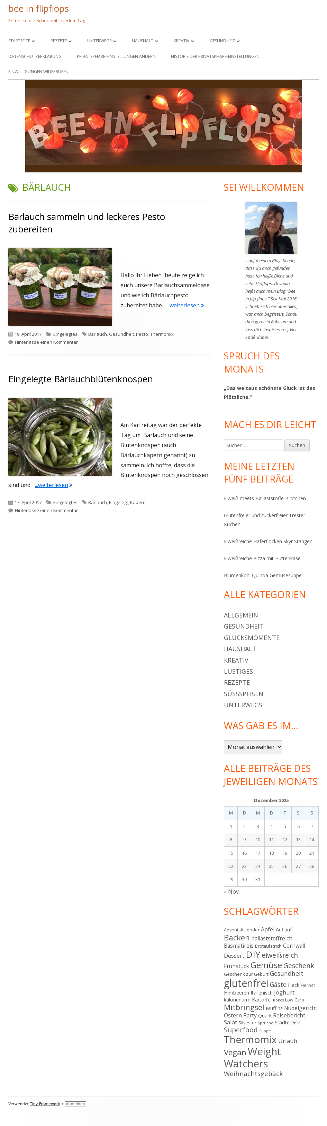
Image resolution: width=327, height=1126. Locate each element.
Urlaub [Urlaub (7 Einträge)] (287, 1041)
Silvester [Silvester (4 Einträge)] (247, 1023)
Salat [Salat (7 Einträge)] (230, 1022)
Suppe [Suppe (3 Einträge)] (265, 1031)
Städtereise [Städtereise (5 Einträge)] (287, 1022)
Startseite (19, 41)
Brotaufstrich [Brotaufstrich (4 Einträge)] (268, 946)
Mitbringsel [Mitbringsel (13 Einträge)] (244, 1007)
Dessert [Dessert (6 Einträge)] (234, 955)
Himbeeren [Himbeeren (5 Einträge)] (236, 992)
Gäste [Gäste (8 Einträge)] (278, 984)
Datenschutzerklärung (35, 56)
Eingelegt (118, 502)
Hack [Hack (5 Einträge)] (293, 985)
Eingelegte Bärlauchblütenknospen (80, 379)
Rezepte (59, 41)
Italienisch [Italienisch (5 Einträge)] (262, 992)
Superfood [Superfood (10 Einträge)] (241, 1029)
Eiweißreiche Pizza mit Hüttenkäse (262, 558)
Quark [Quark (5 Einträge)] (265, 1015)
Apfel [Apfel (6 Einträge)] (267, 929)
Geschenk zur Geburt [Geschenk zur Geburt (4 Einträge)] (246, 974)
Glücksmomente (252, 637)
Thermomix (162, 334)
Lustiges (238, 671)
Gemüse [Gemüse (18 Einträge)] (266, 965)
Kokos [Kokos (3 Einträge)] (278, 1000)
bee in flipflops (38, 8)
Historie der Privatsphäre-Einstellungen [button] (215, 56)
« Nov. (232, 891)
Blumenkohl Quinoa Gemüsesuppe (263, 575)
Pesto (142, 334)
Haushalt (142, 41)
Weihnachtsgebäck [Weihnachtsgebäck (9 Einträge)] (253, 1073)
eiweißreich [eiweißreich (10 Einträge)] (280, 955)
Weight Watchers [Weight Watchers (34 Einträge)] (252, 1057)
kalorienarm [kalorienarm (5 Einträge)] (237, 999)
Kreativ (181, 41)
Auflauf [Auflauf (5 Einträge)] (284, 929)
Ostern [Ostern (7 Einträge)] (233, 1015)
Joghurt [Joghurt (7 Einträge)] (284, 992)
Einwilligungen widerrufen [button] (38, 72)
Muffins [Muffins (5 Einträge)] (274, 1008)
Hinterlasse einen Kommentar (46, 342)
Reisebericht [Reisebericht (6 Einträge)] (289, 1015)
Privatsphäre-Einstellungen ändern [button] (116, 56)
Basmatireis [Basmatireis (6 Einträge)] (239, 945)
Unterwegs (99, 41)
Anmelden (75, 1104)
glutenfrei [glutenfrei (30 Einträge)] (246, 983)
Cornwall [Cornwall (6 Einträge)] (294, 945)
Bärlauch (97, 334)
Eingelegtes (65, 334)
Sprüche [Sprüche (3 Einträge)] (265, 1023)
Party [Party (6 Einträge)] (250, 1015)
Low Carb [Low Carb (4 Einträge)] (294, 1000)
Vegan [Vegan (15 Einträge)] (235, 1052)
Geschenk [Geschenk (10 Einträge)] (298, 965)
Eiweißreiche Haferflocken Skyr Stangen (268, 541)
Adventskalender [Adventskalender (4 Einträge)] (242, 930)
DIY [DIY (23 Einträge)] (253, 954)
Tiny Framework (45, 1104)
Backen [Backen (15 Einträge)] (237, 937)
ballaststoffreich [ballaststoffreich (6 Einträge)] (271, 938)
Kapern (138, 502)
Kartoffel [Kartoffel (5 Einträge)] (262, 999)
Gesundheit (222, 41)
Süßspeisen (243, 694)
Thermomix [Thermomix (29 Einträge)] (250, 1039)
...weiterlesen (185, 305)
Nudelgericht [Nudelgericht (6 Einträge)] (300, 1008)
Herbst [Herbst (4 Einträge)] (308, 985)
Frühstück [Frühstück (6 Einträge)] (236, 966)
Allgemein (241, 615)
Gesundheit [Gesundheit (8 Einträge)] (286, 973)
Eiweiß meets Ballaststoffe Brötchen (265, 498)
